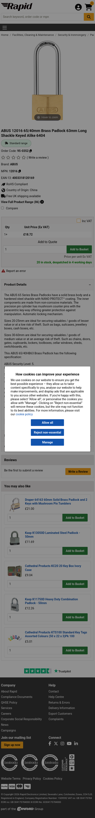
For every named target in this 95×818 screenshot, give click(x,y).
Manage (47, 442)
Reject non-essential (47, 432)
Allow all (47, 422)
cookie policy (24, 414)
